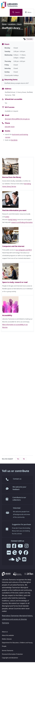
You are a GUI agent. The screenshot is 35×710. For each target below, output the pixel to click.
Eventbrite (14, 140)
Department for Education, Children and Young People (17, 644)
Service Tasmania (7, 650)
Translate (29, 39)
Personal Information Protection (12, 654)
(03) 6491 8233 (9, 127)
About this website (8, 635)
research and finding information (22, 222)
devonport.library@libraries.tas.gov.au (17, 119)
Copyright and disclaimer (10, 658)
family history (12, 219)
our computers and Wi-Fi (24, 250)
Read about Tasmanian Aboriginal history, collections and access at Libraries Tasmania (17, 619)
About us (5, 632)
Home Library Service (9, 186)
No (24, 459)
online (7, 217)
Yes (18, 459)
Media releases (7, 639)
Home (4, 24)
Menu (28, 12)
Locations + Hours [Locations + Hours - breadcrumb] (15, 24)
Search (16, 12)
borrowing (27, 184)
